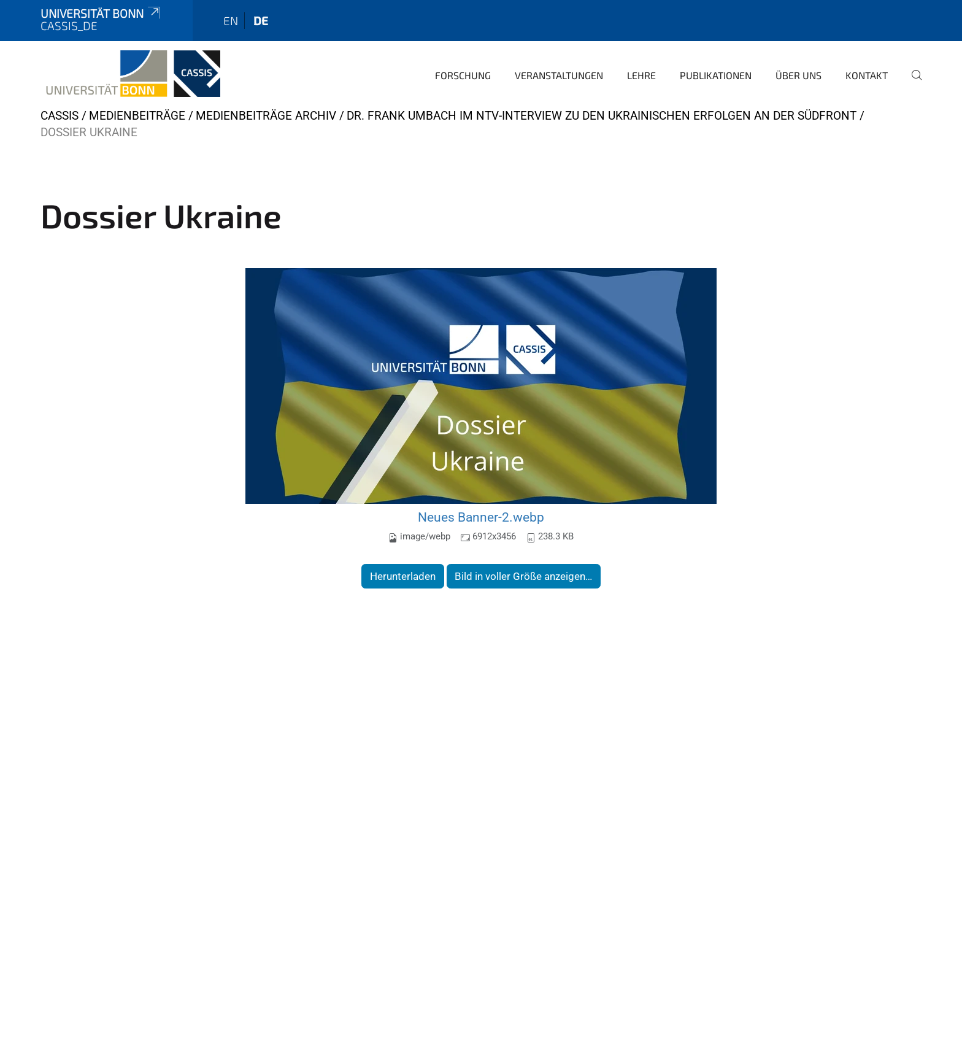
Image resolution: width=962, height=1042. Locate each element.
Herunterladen (403, 576)
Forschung (463, 75)
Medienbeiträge (137, 116)
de (260, 21)
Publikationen (716, 75)
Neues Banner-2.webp (481, 517)
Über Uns (798, 75)
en (230, 21)
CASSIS (59, 116)
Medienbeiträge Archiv (266, 116)
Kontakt (866, 75)
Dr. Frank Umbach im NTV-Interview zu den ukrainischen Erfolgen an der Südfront (601, 116)
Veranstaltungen (559, 75)
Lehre (641, 75)
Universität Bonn (101, 13)
